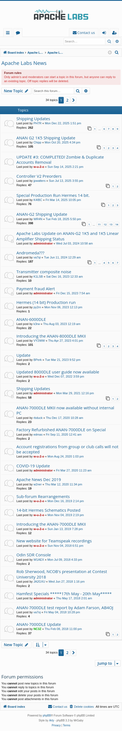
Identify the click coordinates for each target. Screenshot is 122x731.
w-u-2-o (38, 167)
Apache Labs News (24, 63)
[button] (73, 100)
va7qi (36, 257)
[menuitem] (83, 32)
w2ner (37, 484)
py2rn (37, 307)
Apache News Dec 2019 (38, 479)
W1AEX (38, 560)
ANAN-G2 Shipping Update (41, 214)
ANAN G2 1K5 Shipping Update (45, 138)
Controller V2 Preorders (39, 176)
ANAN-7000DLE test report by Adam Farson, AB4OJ (64, 608)
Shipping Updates (33, 119)
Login (10, 41)
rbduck (37, 418)
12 (105, 224)
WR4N (37, 219)
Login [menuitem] (105, 33)
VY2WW (39, 341)
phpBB (47, 715)
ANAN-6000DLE (31, 319)
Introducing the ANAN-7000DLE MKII (51, 524)
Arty (51, 720)
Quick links (9, 33)
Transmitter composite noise (43, 272)
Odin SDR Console (33, 555)
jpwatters (39, 181)
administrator (43, 243)
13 (110, 224)
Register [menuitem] (115, 33)
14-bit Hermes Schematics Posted (48, 510)
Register (28, 41)
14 (116, 224)
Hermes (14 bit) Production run (46, 302)
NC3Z (37, 629)
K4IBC (37, 200)
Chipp (37, 142)
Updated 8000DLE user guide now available (57, 372)
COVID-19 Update (33, 466)
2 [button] (67, 100)
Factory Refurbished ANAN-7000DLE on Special (61, 430)
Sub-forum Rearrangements (43, 496)
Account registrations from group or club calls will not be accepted (67, 449)
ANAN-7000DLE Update (38, 624)
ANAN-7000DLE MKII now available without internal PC (65, 410)
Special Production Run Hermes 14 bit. (53, 195)
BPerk (37, 360)
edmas (37, 434)
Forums (19, 33)
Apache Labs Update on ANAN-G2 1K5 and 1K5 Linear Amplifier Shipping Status (67, 236)
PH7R (37, 123)
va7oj (36, 612)
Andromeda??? (30, 253)
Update (23, 355)
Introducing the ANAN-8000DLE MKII (51, 336)
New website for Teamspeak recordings (54, 541)
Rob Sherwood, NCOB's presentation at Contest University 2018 (61, 574)
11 (99, 224)
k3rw (36, 324)
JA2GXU (39, 581)
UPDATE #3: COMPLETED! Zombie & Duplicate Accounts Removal (60, 159)
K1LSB (38, 276)
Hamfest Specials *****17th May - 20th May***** (64, 594)
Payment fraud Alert (35, 289)
